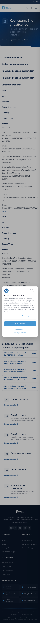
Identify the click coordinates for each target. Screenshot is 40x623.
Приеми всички (20, 324)
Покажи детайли (28, 316)
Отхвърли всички (20, 333)
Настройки (19, 329)
